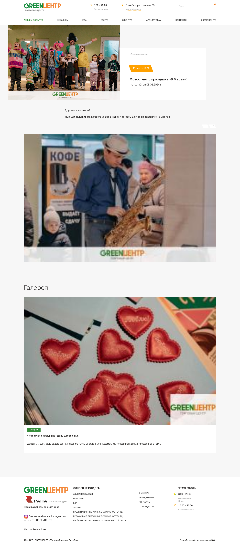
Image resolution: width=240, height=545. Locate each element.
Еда (75, 503)
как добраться (133, 9)
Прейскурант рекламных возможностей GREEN (99, 521)
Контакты (144, 502)
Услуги (77, 507)
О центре (144, 493)
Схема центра (146, 506)
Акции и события (83, 494)
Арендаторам (146, 498)
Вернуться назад (139, 54)
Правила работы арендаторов (41, 507)
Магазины (78, 499)
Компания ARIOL (208, 540)
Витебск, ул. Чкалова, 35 (140, 5)
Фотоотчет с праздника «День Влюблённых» (53, 436)
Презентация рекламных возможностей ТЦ (98, 512)
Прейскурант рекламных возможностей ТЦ (98, 516)
